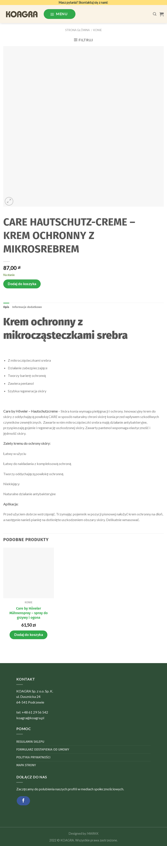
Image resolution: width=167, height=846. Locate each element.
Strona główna (77, 30)
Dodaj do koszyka (22, 284)
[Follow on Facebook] (23, 800)
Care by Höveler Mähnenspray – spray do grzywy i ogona (28, 613)
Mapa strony (26, 765)
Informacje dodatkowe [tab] (27, 307)
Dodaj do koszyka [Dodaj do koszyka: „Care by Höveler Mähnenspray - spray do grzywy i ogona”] (28, 634)
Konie (97, 30)
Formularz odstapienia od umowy (42, 749)
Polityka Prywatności (33, 757)
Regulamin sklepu (30, 742)
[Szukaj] (154, 14)
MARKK (93, 833)
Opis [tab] (6, 307)
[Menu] (59, 14)
